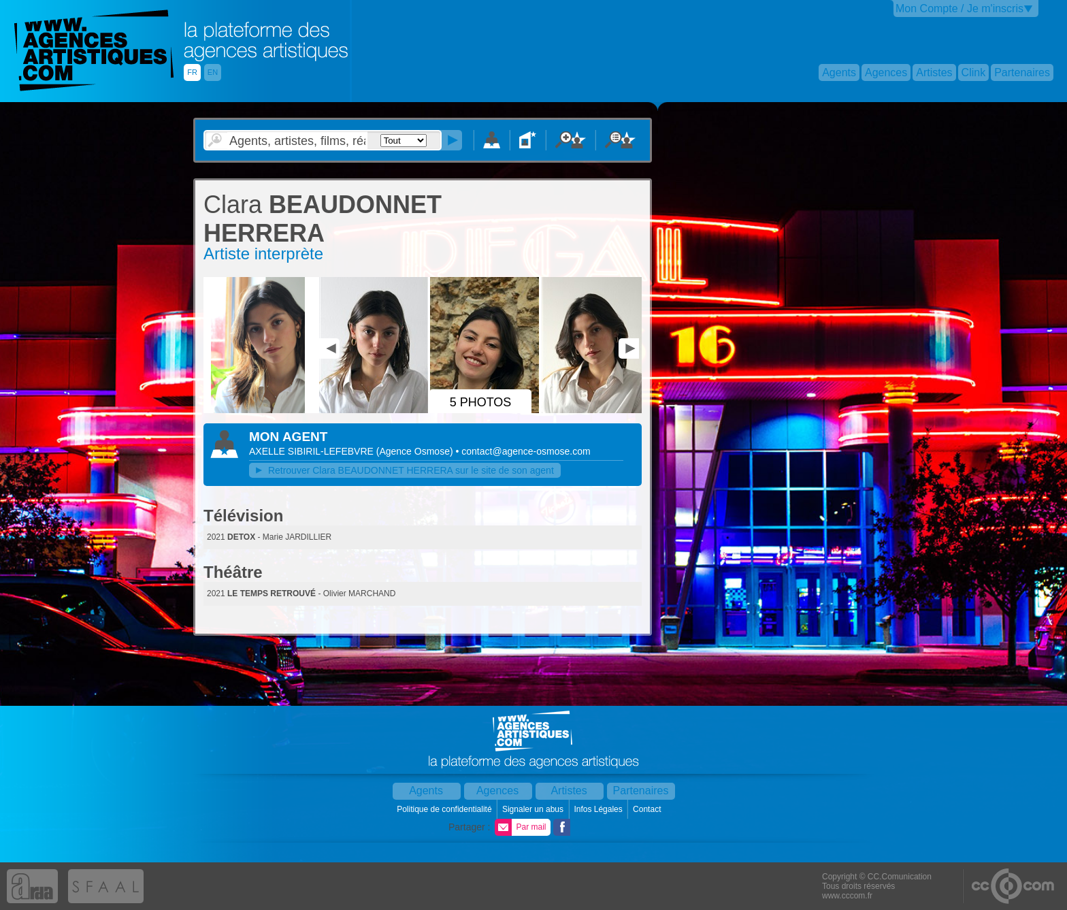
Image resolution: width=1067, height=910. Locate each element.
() (416, 451)
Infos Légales (599, 809)
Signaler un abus (533, 809)
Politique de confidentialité (445, 809)
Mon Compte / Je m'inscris (959, 8)
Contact (648, 809)
